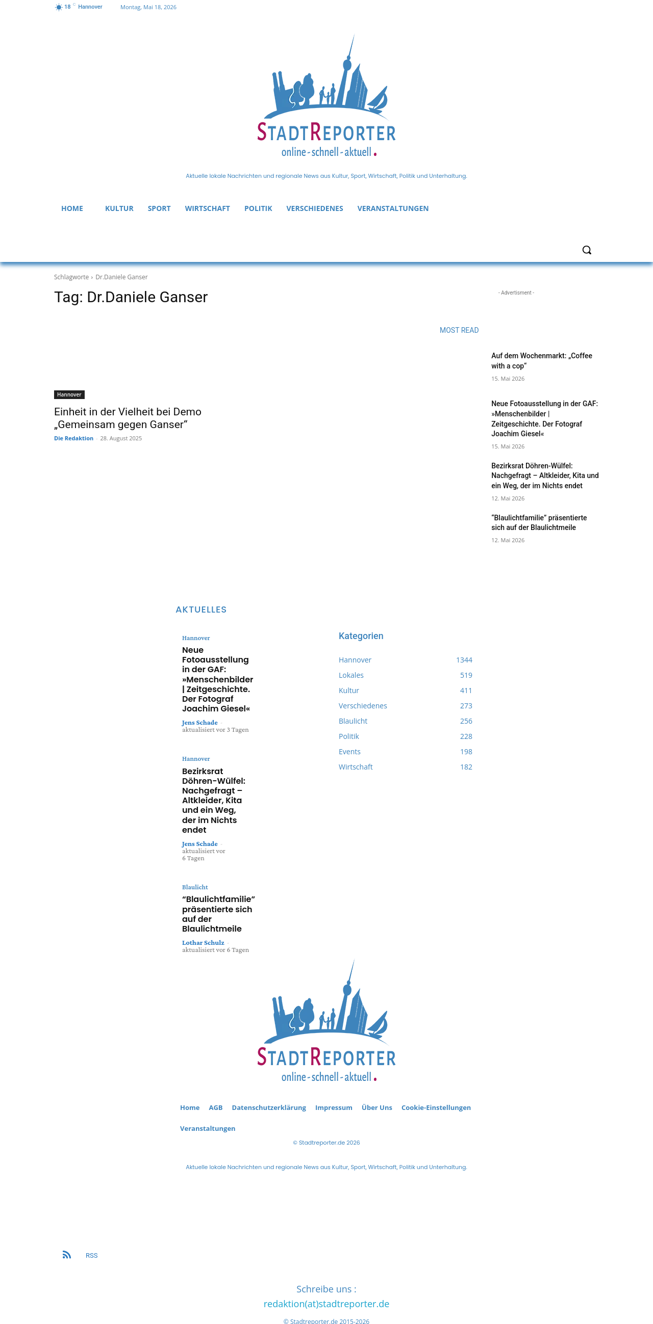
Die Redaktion (73, 438)
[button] (586, 249)
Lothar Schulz (203, 907)
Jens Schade (200, 709)
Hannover (69, 394)
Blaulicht (193, 859)
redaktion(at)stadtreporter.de (327, 1274)
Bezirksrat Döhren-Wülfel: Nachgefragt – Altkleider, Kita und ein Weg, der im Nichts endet (545, 476)
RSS (91, 1226)
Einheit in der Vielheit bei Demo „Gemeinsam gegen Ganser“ (128, 418)
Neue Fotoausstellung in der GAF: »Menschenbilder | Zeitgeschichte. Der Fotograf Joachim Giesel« (214, 672)
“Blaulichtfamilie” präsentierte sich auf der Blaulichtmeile (211, 881)
